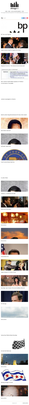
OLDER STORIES (25, 402)
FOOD (23, 11)
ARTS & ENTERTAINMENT (16, 11)
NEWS (9, 11)
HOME (6, 11)
